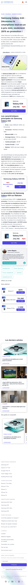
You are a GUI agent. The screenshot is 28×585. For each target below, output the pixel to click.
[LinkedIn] (24, 263)
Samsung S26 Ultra (6, 502)
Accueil (2, 13)
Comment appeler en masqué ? (10, 518)
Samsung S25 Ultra (6, 508)
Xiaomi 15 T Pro (5, 467)
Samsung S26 (5, 505)
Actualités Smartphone (17, 13)
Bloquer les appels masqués (9, 524)
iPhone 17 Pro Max (6, 483)
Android (19, 272)
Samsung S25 (5, 511)
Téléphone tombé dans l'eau (9, 521)
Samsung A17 (5, 464)
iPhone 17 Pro (5, 486)
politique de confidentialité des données (14, 569)
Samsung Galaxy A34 (9, 73)
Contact (3, 533)
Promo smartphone (7, 272)
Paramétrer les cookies (7, 544)
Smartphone (8, 13)
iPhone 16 (4, 495)
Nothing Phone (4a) (6, 476)
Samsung (4, 77)
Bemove (11, 577)
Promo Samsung (18, 268)
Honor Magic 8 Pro (6, 473)
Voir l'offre (14, 111)
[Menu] (26, 2)
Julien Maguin (6, 52)
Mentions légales (6, 536)
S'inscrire (14, 564)
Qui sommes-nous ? (6, 550)
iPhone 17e (4, 492)
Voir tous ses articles (9, 263)
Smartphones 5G (7, 277)
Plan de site (4, 547)
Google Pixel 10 (5, 470)
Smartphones (6, 268)
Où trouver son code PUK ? (9, 527)
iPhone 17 (4, 489)
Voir (20, 186)
